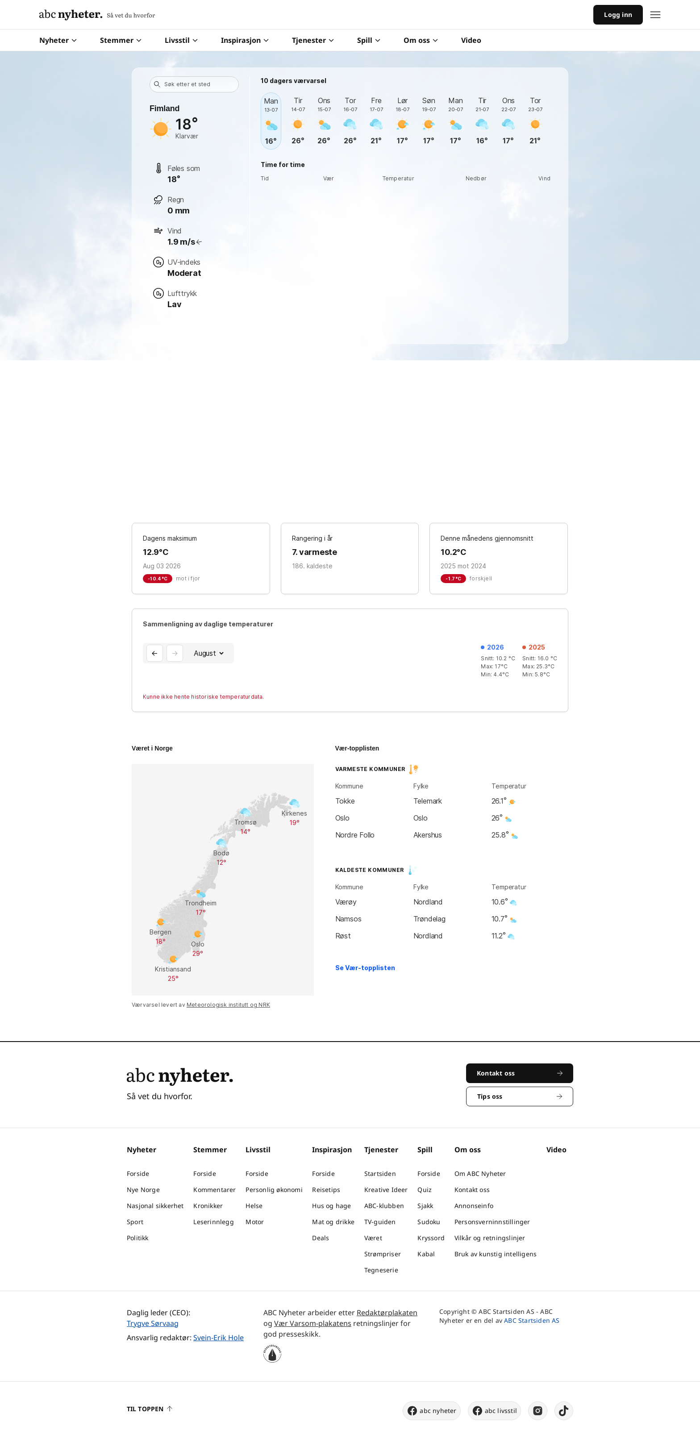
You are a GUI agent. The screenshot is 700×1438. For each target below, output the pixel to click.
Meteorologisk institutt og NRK (228, 1004)
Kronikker (208, 1205)
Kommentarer (214, 1189)
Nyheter (58, 40)
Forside (138, 1173)
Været (373, 1238)
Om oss (421, 40)
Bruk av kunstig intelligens (495, 1254)
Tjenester (313, 40)
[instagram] (537, 1410)
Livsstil (181, 40)
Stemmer (121, 40)
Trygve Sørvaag (153, 1323)
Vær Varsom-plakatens (312, 1323)
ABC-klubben (384, 1205)
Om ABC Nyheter (480, 1173)
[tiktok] (563, 1410)
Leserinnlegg (213, 1221)
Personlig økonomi (274, 1189)
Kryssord (431, 1238)
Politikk (138, 1238)
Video (471, 40)
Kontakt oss (472, 1189)
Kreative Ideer (386, 1189)
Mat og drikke (333, 1221)
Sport (135, 1221)
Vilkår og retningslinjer (489, 1238)
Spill (368, 40)
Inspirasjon (245, 40)
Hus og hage (331, 1205)
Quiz (424, 1189)
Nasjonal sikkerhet (155, 1205)
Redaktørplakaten (387, 1312)
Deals (320, 1238)
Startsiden (380, 1173)
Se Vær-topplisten (365, 967)
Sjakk (425, 1205)
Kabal (426, 1254)
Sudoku (428, 1221)
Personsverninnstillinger (492, 1221)
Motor (255, 1221)
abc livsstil (494, 1410)
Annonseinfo (473, 1205)
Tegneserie (381, 1270)
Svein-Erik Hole (218, 1337)
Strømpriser (382, 1254)
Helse (254, 1205)
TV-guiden (380, 1221)
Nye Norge (143, 1189)
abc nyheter (431, 1410)
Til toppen (149, 1409)
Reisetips (326, 1189)
